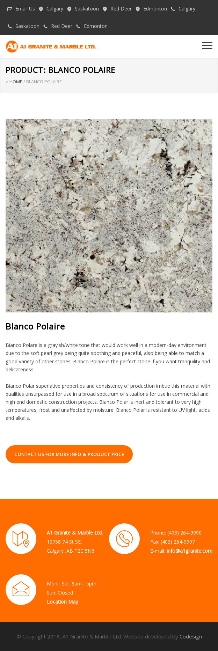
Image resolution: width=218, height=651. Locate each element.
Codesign (191, 636)
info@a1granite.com (189, 550)
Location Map (62, 601)
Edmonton (155, 8)
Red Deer (121, 8)
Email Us (25, 8)
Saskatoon (87, 8)
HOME (15, 81)
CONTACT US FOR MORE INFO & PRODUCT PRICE (69, 454)
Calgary (54, 8)
